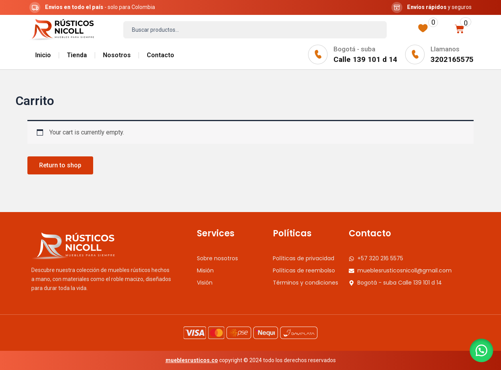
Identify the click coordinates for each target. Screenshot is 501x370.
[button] (481, 350)
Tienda (77, 55)
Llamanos (445, 49)
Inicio (43, 55)
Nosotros (117, 55)
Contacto (160, 55)
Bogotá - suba (354, 49)
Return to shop (60, 165)
